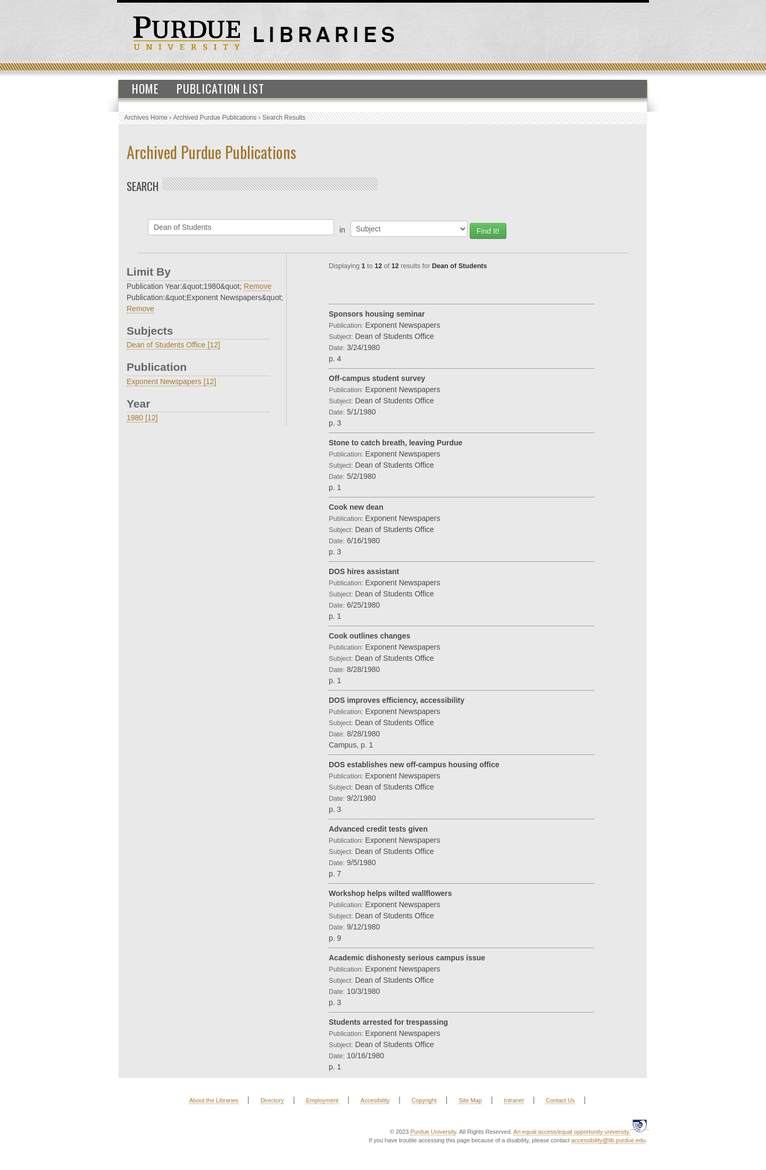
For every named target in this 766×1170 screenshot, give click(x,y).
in (342, 230)
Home (145, 88)
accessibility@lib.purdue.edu (608, 1140)
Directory (272, 1100)
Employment (322, 1100)
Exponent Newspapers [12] (171, 381)
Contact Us (560, 1100)
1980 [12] (142, 417)
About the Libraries (213, 1100)
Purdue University (433, 1131)
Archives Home (146, 117)
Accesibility (375, 1100)
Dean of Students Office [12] (173, 345)
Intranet (513, 1100)
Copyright (424, 1100)
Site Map (470, 1100)
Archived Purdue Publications (215, 117)
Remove (257, 286)
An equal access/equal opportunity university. (571, 1131)
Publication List (220, 88)
